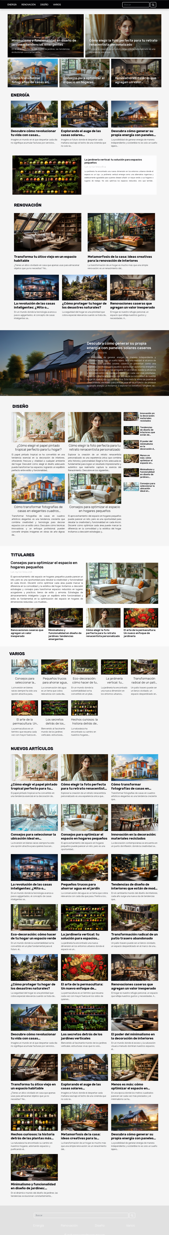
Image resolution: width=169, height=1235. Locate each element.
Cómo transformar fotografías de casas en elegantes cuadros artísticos (38, 511)
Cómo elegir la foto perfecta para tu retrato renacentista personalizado (95, 447)
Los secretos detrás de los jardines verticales (54, 723)
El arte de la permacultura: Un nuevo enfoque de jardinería (140, 633)
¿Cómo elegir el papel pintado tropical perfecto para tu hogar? (38, 447)
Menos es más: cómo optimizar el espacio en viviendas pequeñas (146, 461)
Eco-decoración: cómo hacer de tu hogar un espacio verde (84, 684)
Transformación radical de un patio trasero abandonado (144, 684)
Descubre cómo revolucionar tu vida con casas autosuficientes (33, 135)
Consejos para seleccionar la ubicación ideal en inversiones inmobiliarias (147, 489)
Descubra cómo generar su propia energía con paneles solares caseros (132, 135)
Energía (12, 4)
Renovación (28, 4)
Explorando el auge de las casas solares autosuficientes (81, 135)
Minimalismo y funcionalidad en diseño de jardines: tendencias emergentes (147, 475)
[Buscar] (135, 4)
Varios (57, 4)
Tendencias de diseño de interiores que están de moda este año (147, 433)
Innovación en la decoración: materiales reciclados (147, 417)
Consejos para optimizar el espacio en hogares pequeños (84, 82)
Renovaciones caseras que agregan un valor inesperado (135, 82)
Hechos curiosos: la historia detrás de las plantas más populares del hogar (33, 1138)
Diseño (44, 4)
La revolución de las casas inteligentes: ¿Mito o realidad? (34, 307)
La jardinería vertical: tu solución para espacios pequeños (114, 684)
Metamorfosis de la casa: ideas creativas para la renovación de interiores (80, 1138)
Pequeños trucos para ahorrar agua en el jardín (55, 682)
